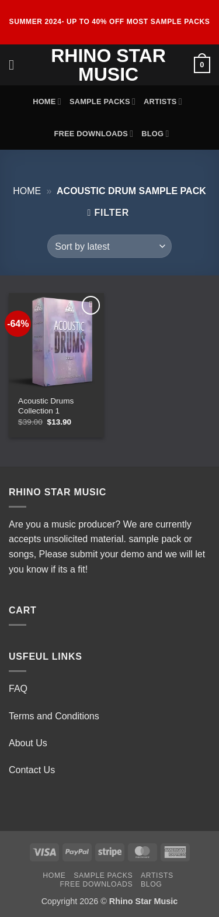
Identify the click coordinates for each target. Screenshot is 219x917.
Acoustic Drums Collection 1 (46, 406)
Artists (163, 101)
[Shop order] (109, 246)
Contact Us (32, 770)
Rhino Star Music (108, 65)
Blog (155, 133)
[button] (16, 64)
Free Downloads (93, 133)
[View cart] (202, 65)
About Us (28, 743)
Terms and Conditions (54, 716)
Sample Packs (102, 101)
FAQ (18, 689)
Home (47, 101)
